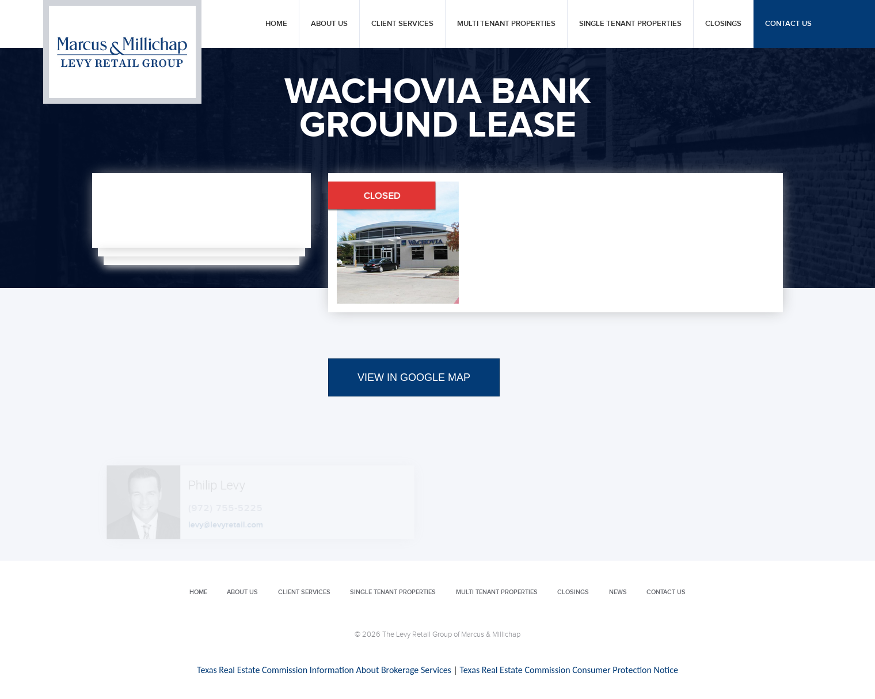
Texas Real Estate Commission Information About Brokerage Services (324, 669)
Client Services (402, 24)
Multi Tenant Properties (506, 24)
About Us (329, 24)
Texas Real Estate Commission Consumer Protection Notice (568, 669)
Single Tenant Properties (630, 24)
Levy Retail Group (122, 52)
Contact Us (788, 24)
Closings (723, 24)
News (618, 592)
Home (276, 24)
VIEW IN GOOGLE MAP (413, 377)
